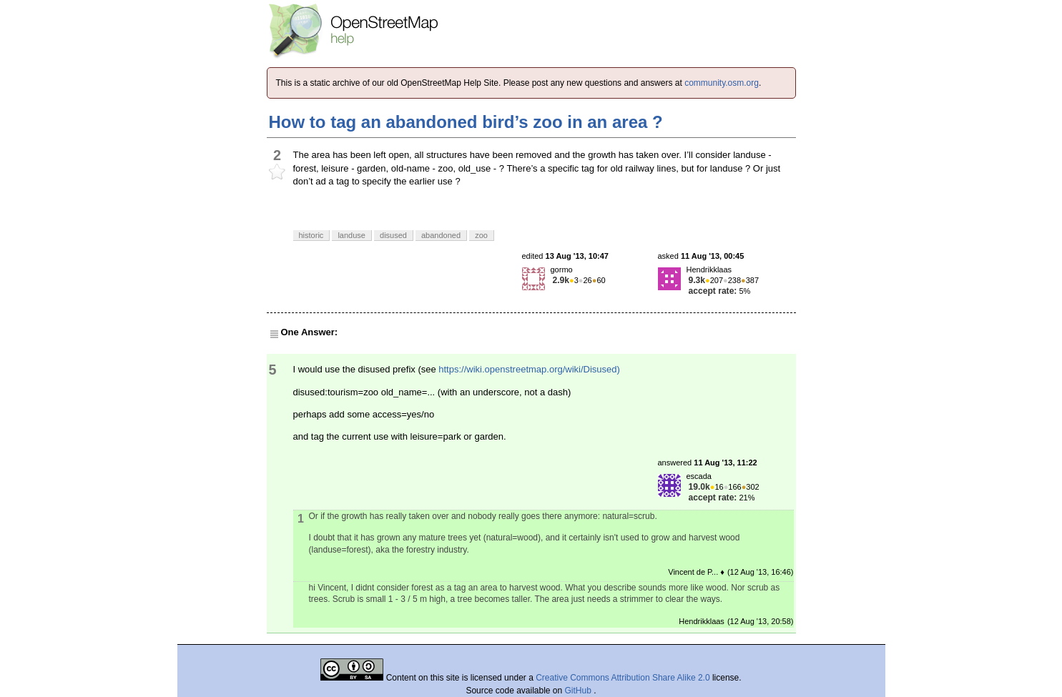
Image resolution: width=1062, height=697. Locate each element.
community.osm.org (721, 83)
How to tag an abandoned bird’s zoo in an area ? (466, 122)
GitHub (579, 691)
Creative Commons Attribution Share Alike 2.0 (622, 678)
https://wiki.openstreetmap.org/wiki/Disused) (529, 369)
